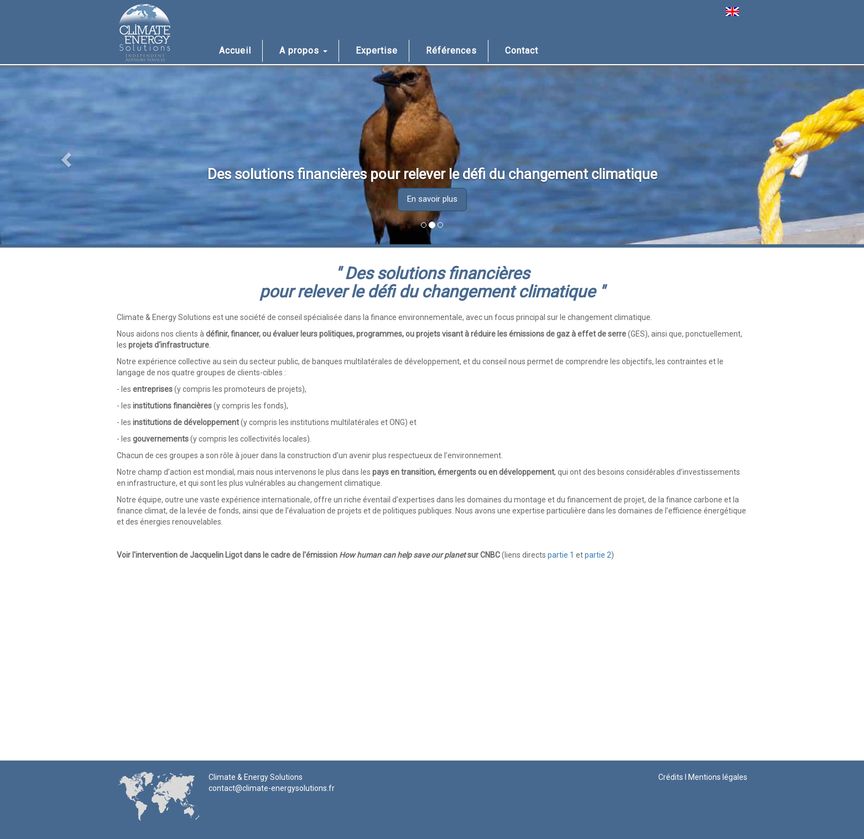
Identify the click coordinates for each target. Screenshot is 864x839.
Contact (521, 50)
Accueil (235, 50)
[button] (64, 156)
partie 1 (561, 554)
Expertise (377, 50)
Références (451, 50)
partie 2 (598, 554)
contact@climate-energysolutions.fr (272, 788)
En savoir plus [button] (432, 199)
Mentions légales (717, 777)
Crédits (670, 777)
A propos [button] (303, 50)
